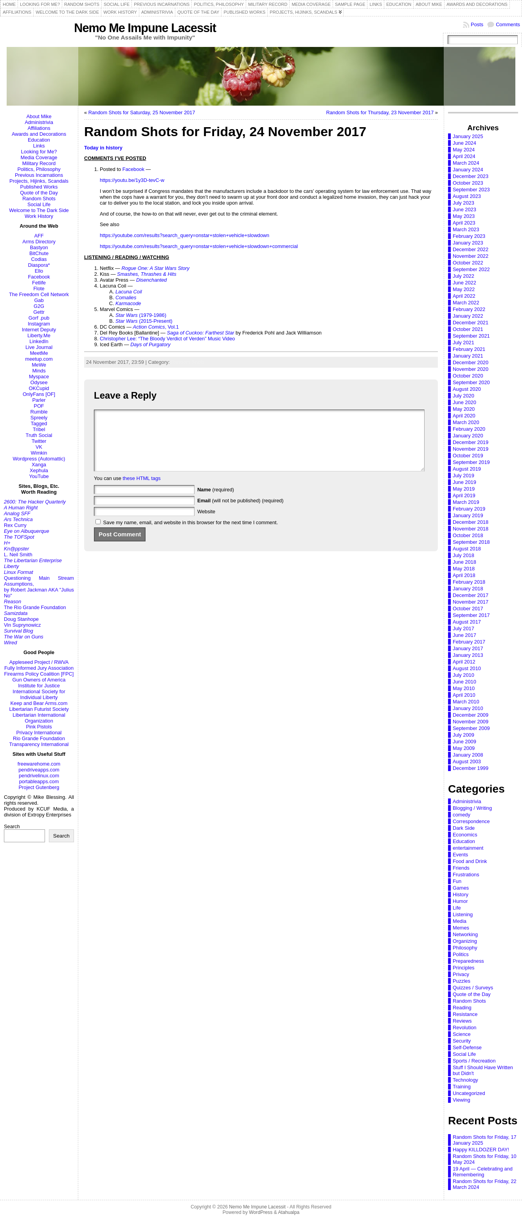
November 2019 (470, 449)
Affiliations (38, 128)
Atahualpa (288, 1212)
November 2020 (470, 369)
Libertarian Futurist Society (38, 709)
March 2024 (466, 163)
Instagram (39, 324)
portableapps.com (39, 781)
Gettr (38, 312)
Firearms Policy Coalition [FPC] (39, 674)
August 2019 (467, 469)
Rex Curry (15, 525)
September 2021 (471, 336)
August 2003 (467, 761)
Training (462, 1087)
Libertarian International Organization (39, 718)
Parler (38, 400)
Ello (39, 271)
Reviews (462, 1021)
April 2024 (464, 156)
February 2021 (469, 349)
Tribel (39, 429)
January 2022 (468, 316)
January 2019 (468, 515)
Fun (457, 881)
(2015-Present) (144, 321)
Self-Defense (467, 1047)
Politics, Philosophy (38, 169)
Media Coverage (39, 157)
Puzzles (461, 981)
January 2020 (468, 436)
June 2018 (464, 562)
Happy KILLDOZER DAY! (481, 1149)
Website (206, 523)
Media (459, 921)
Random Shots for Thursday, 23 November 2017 (380, 112)
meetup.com (38, 359)
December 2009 (470, 715)
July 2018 (463, 555)
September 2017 (471, 615)
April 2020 (464, 416)
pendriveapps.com (38, 770)
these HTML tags (142, 490)
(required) (215, 501)
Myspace (39, 376)
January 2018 (468, 589)
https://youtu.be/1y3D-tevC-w (132, 180)
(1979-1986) (140, 315)
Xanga (39, 464)
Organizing (465, 941)
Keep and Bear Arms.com (39, 703)
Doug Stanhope (21, 619)
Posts (477, 24)
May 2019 (464, 489)
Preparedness (468, 961)
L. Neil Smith (18, 554)
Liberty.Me (38, 335)
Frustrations (466, 874)
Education (39, 140)
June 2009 (464, 741)
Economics (465, 835)
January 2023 (468, 243)
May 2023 (464, 216)
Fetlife (39, 283)
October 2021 (468, 329)
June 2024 (464, 143)
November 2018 (470, 529)
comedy (461, 815)
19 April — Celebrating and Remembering (483, 1172)
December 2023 (470, 176)
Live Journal (38, 347)
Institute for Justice (39, 686)
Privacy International (39, 732)
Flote (38, 288)
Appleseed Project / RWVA (39, 662)
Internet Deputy (39, 330)
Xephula (39, 470)
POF (39, 406)
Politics (461, 954)
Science (462, 1034)
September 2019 (471, 462)
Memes (461, 928)
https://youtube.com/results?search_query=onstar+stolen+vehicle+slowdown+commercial (199, 246)
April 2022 (464, 296)
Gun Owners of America (39, 680)
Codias (39, 259)
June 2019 (464, 482)
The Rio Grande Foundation (35, 607)
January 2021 (468, 356)
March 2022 (466, 303)
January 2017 (468, 648)
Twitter (39, 441)
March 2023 (466, 229)
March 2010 (466, 702)
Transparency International (39, 744)
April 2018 (464, 575)
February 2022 (469, 309)
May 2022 (464, 289)
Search (12, 826)
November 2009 (470, 722)
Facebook (39, 277)
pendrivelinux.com (39, 776)
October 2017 (468, 608)
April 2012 (464, 662)
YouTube (39, 476)
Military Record (39, 163)
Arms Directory (39, 242)
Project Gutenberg (39, 787)
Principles (463, 968)
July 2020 (463, 396)
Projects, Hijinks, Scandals (38, 181)
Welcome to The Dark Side (38, 210)
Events (460, 855)
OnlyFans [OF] (39, 394)
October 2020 (468, 376)
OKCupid (39, 388)
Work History (39, 216)
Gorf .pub (39, 318)
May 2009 (464, 748)
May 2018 (464, 569)
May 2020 (464, 409)
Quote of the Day (39, 193)
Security (462, 1041)
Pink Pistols (39, 727)
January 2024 (468, 170)
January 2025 (468, 136)
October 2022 (468, 263)
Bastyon (39, 247)
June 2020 (464, 402)
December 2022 (470, 249)
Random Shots (39, 198)
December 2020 (470, 362)
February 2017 (469, 642)
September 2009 (471, 728)
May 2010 (464, 688)
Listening (463, 914)
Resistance (465, 1014)
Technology (465, 1080)
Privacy (461, 974)
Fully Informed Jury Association (39, 668)
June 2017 (464, 635)
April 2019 (464, 495)
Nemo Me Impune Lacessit (145, 28)
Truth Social (39, 435)
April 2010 (464, 695)
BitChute (39, 253)
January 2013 (468, 655)
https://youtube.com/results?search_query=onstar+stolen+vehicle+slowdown (184, 235)
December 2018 (470, 522)
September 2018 (471, 542)
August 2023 (467, 196)
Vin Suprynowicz (22, 625)
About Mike (38, 116)
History (460, 894)
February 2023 (469, 236)
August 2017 (467, 622)
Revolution (464, 1027)
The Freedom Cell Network (39, 294)
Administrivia (39, 122)
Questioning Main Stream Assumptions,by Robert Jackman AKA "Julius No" (39, 587)
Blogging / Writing (472, 808)
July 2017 (463, 628)
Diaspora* (39, 265)
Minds (38, 371)
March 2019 (466, 502)
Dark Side (464, 828)
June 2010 (464, 682)
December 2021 (470, 322)
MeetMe (39, 353)
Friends (461, 868)
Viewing (461, 1100)
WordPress (260, 1212)
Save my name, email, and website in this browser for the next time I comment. (190, 534)
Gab (38, 300)
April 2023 (464, 223)
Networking (465, 934)
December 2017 (470, 595)
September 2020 (471, 382)
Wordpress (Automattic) (39, 459)
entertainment (468, 848)
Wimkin (39, 453)
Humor (460, 901)
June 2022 (464, 283)
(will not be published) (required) (240, 512)
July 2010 (463, 675)
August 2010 (467, 668)
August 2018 (467, 549)
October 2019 (468, 455)
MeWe (39, 365)
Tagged (39, 423)
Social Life (38, 204)
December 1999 (470, 768)
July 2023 (463, 203)
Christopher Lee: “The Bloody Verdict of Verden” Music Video (167, 339)
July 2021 (463, 342)
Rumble (38, 412)
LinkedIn (38, 341)
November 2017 (470, 602)
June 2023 (464, 209)
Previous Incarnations (39, 175)
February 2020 (469, 429)
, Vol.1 (156, 327)
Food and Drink (470, 861)
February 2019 (469, 509)
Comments (508, 24)
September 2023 (471, 189)
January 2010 (468, 708)
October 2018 (468, 535)
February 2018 (469, 582)
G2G (39, 306)
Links (39, 146)
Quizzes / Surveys (473, 988)
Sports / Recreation (474, 1061)
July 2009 (463, 735)
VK (39, 447)
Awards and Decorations (39, 134)
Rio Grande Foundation (39, 738)
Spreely (39, 418)
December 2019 (470, 442)
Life (457, 908)
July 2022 (463, 276)
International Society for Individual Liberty (39, 694)
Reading (462, 1007)
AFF (38, 236)
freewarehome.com (39, 764)
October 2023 (468, 183)
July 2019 (463, 475)
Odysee (38, 382)
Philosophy (465, 948)
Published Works (39, 187)
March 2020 (466, 422)
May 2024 (464, 150)
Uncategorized (469, 1093)
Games (461, 888)
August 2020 (467, 389)
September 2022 (471, 269)
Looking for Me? (39, 152)
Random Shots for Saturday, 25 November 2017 (141, 112)
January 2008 (468, 755)
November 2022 (470, 256)
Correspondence (471, 821)
